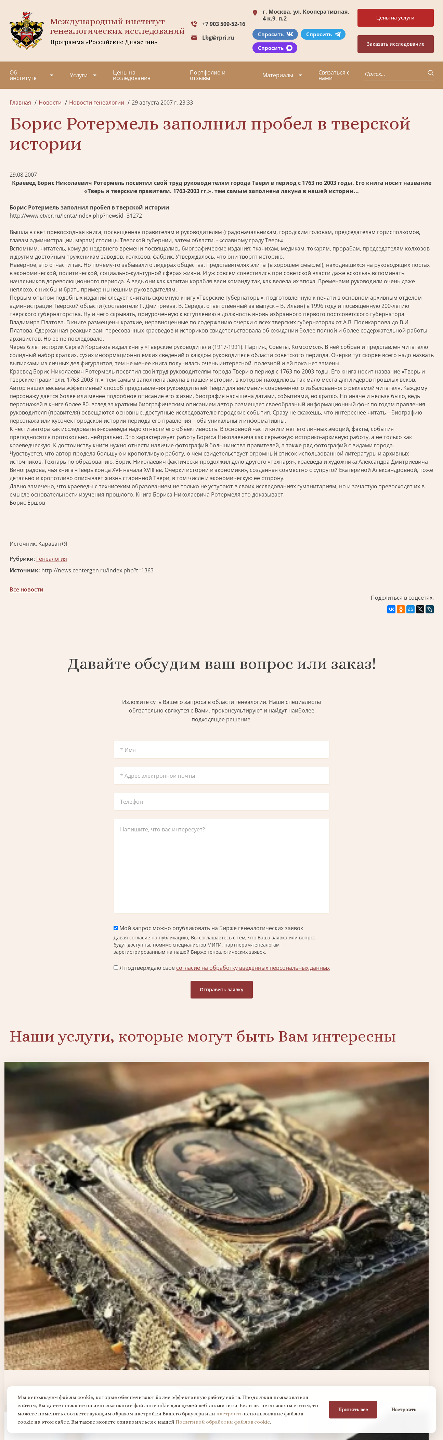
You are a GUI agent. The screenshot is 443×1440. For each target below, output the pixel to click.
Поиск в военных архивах (168, 1272)
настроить (229, 1414)
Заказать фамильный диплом (383, 1157)
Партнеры (68, 1339)
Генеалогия (51, 558)
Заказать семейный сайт (275, 1157)
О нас (17, 1339)
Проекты (21, 1352)
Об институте (23, 75)
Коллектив (24, 1364)
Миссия (65, 1352)
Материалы (277, 75)
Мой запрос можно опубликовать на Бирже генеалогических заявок (208, 928)
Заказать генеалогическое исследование (60, 1157)
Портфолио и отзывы (207, 75)
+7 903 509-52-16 (223, 24)
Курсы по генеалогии (254, 1384)
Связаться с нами (334, 75)
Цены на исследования (132, 75)
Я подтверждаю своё (222, 968)
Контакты (68, 1376)
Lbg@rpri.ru (218, 37)
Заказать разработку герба (60, 1272)
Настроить (403, 1409)
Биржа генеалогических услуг (167, 1157)
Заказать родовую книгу (276, 1272)
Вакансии (67, 1364)
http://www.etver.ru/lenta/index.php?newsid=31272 (76, 215)
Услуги (79, 75)
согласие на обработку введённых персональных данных (253, 968)
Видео (18, 1376)
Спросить (275, 34)
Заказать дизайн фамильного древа (383, 1272)
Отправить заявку (222, 989)
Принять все (353, 1409)
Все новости (26, 589)
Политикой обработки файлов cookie (222, 1422)
